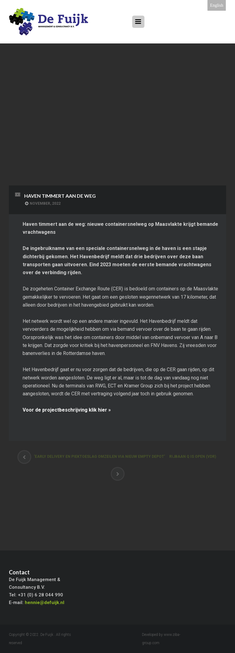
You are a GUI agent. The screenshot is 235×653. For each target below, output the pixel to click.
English (216, 5)
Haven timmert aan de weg (60, 196)
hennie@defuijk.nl (44, 602)
